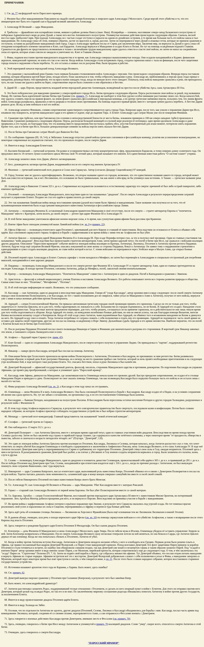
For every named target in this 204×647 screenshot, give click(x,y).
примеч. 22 (98, 224)
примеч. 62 (18, 572)
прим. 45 (57, 337)
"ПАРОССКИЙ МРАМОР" (103, 643)
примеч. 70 (102, 624)
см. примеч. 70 (121, 618)
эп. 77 (14, 13)
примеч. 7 (81, 96)
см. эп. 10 (91, 517)
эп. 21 (109, 559)
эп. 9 (87, 224)
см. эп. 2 (53, 386)
